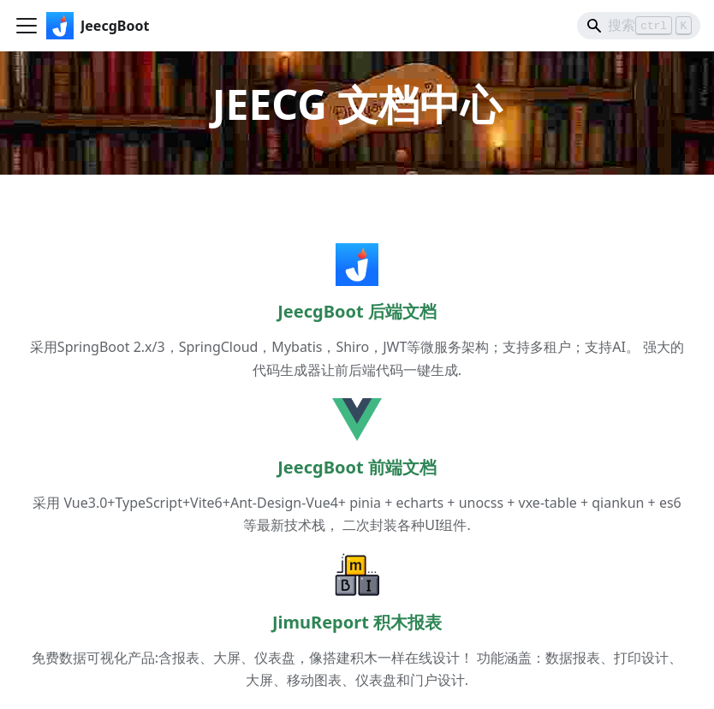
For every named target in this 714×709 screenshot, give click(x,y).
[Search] (638, 25)
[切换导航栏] (26, 26)
